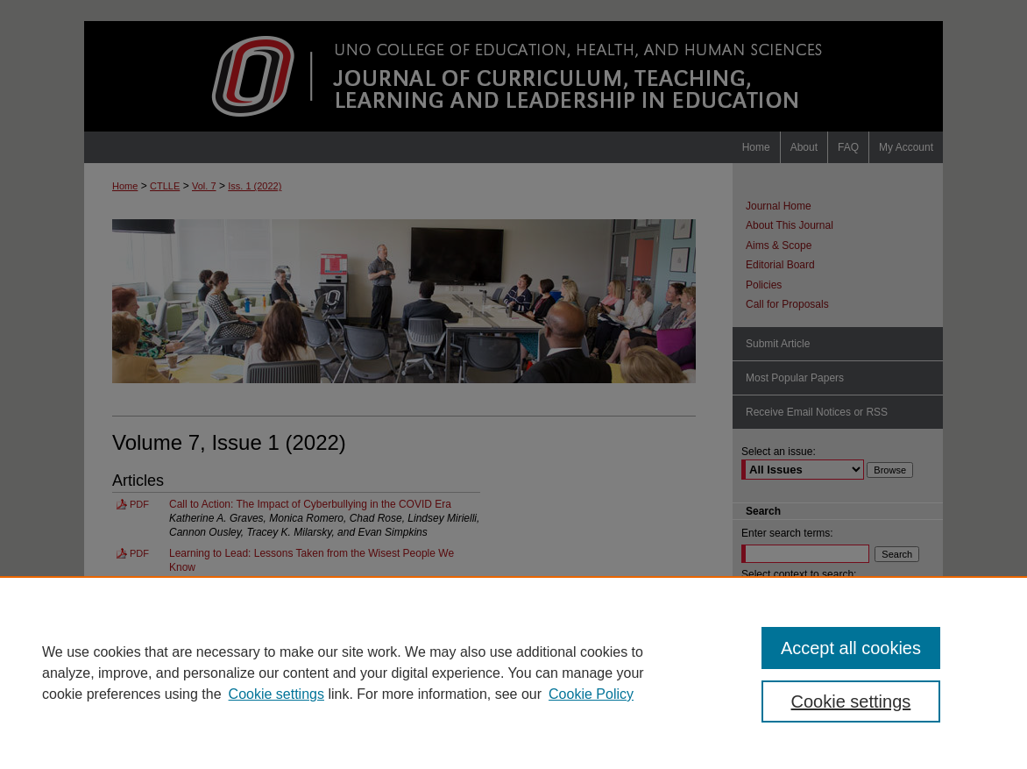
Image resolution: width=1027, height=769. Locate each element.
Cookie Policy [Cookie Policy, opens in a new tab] (591, 694)
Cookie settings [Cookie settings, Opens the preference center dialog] (851, 701)
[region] (513, 672)
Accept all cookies (851, 648)
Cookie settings (276, 694)
